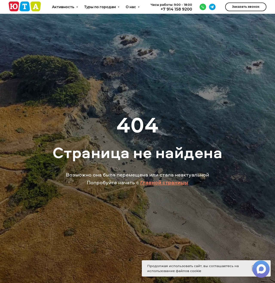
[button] (245, 7)
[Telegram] (212, 7)
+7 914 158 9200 (176, 9)
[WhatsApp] (203, 7)
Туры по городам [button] (100, 7)
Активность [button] (63, 7)
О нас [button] (131, 7)
